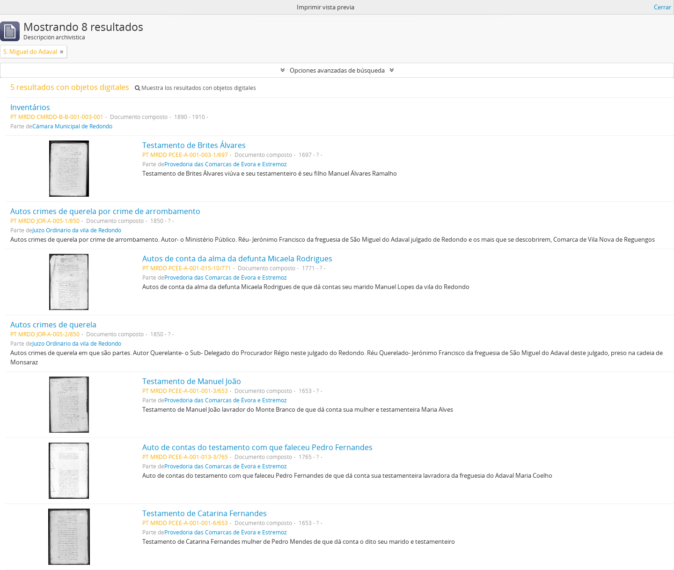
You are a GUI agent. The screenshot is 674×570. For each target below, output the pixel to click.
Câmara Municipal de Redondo (72, 126)
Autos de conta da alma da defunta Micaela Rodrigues (237, 258)
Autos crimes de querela (53, 324)
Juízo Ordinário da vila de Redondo (76, 230)
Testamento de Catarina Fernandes (204, 513)
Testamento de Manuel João (191, 381)
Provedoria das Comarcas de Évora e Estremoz (225, 164)
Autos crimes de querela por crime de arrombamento (105, 211)
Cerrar (662, 7)
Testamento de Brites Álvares (194, 145)
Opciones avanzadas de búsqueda (337, 70)
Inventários (30, 107)
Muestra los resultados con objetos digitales (195, 88)
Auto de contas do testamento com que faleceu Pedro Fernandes (257, 447)
